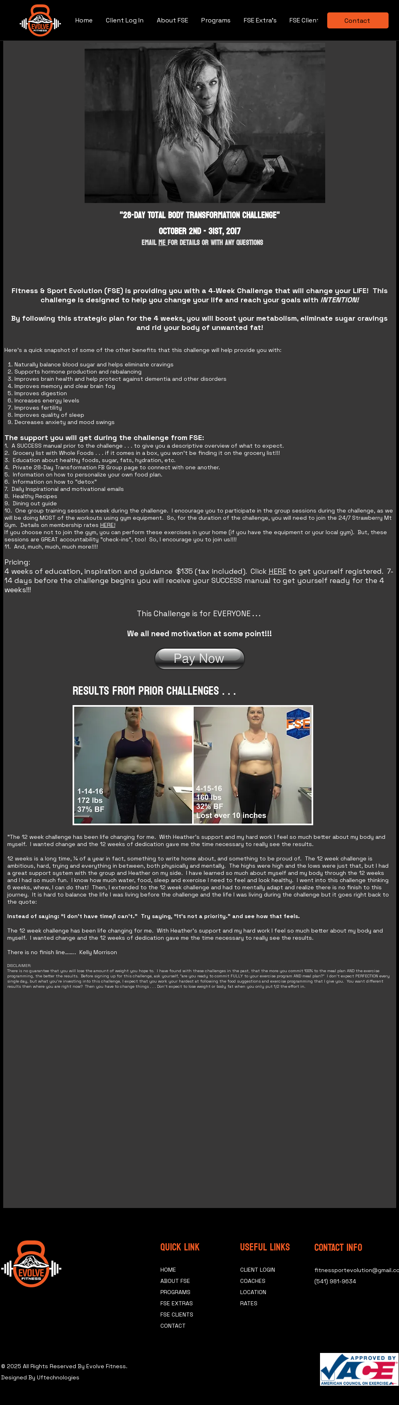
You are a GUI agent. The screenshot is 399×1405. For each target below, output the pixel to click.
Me (163, 242)
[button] (306, 20)
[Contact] (358, 20)
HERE (277, 571)
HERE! (107, 525)
